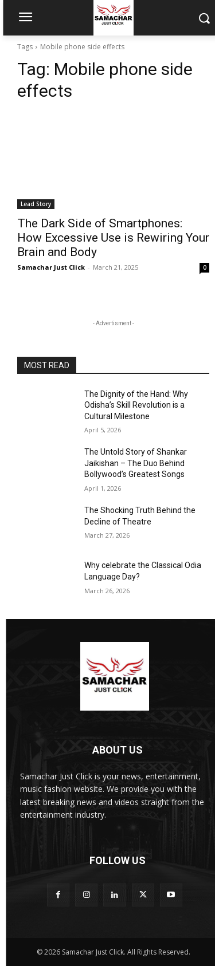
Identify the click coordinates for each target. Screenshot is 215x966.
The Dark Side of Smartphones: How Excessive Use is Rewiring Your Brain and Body (113, 237)
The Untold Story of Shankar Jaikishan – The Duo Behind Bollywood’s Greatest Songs (135, 463)
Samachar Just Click (51, 267)
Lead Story (36, 204)
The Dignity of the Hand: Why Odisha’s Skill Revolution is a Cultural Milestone (136, 405)
